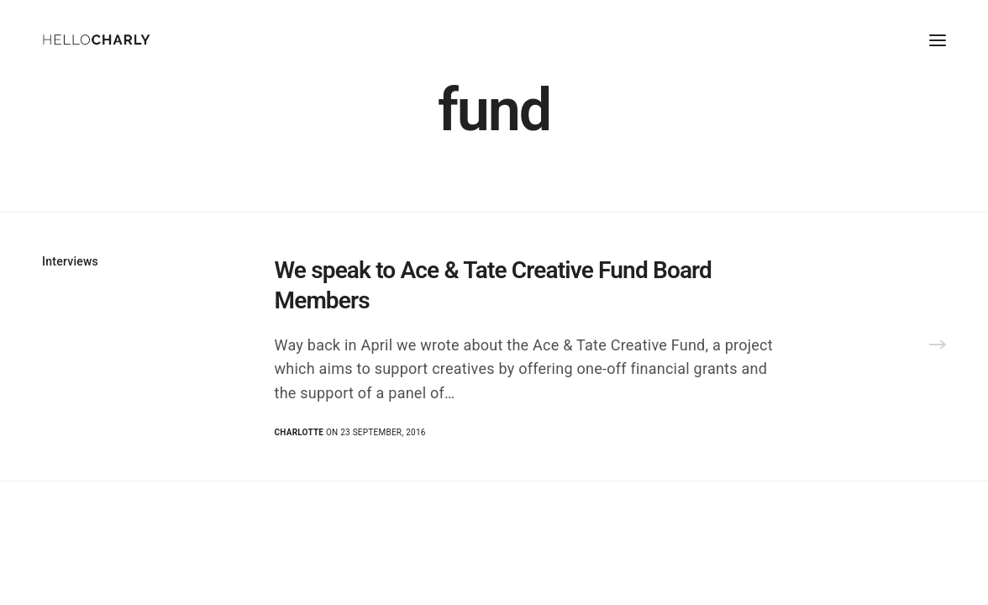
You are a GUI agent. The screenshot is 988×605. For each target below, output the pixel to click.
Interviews (70, 261)
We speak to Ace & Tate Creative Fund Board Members (493, 285)
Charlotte (299, 432)
